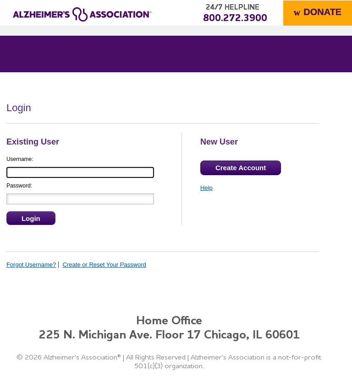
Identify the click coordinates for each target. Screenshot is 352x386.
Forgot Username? (31, 264)
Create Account (240, 168)
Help (206, 187)
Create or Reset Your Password (104, 264)
